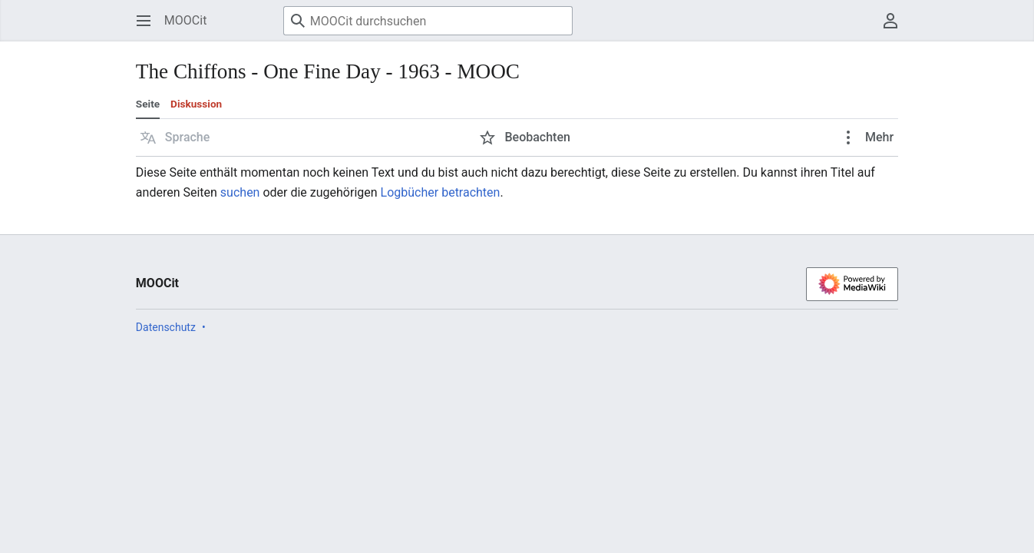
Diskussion (196, 104)
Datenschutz (166, 327)
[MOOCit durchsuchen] (428, 21)
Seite (148, 104)
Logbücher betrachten (440, 192)
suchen (240, 192)
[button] (175, 137)
